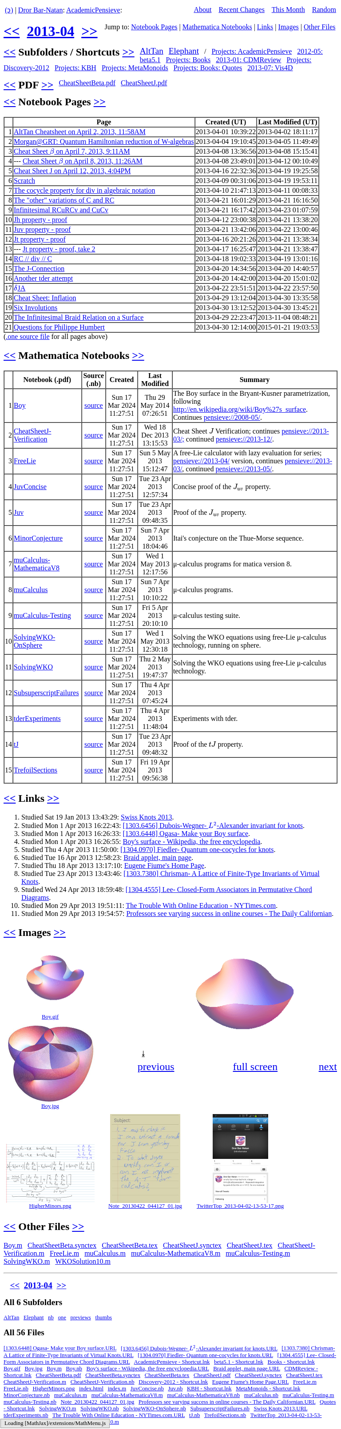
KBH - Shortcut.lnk (209, 1388)
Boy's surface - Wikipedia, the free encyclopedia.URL (148, 1368)
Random (324, 9)
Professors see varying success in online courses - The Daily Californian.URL (227, 1402)
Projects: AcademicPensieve (251, 51)
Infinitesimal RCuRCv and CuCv (61, 210)
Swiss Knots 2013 (146, 817)
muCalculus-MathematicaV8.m (175, 1253)
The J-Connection (39, 268)
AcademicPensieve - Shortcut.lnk (172, 1362)
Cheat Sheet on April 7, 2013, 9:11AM (72, 151)
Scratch (24, 180)
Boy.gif (50, 1017)
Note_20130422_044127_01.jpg (145, 1206)
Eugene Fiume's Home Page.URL (250, 1382)
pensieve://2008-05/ (232, 417)
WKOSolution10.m (83, 1261)
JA (19, 288)
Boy (20, 405)
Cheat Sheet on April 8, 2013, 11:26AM (83, 161)
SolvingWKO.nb (99, 1408)
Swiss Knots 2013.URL (281, 1408)
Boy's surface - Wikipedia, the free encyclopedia (191, 841)
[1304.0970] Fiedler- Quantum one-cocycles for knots (197, 849)
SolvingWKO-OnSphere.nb (154, 1408)
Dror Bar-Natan (40, 10)
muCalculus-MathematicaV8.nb (203, 1395)
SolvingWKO (33, 667)
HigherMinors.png (50, 1206)
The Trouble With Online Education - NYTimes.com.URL (118, 1415)
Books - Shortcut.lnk (291, 1362)
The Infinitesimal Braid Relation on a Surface (78, 317)
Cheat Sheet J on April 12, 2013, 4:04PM (72, 171)
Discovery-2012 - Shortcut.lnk (173, 1382)
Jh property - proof (40, 219)
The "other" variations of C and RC (64, 200)
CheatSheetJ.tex (250, 1245)
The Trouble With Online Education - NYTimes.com (201, 905)
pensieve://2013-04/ (201, 461)
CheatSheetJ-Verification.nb (103, 1382)
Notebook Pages (154, 27)
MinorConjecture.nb (27, 1395)
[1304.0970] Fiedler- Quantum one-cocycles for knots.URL (205, 1355)
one (62, 1317)
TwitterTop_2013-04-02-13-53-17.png (240, 1206)
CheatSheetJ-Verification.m (35, 1382)
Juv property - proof (42, 229)
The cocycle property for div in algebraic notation (84, 190)
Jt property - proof (40, 239)
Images (288, 27)
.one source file (27, 336)
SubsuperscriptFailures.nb (220, 1408)
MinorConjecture (38, 538)
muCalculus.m (105, 1253)
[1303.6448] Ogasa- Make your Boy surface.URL (60, 1348)
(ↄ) (9, 10)
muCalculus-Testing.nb (30, 1402)
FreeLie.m (64, 1253)
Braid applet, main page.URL (246, 1368)
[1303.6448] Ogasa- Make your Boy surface (185, 833)
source (93, 405)
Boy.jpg (50, 1106)
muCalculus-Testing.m (258, 1253)
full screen (255, 1066)
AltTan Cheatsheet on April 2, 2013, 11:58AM (80, 131)
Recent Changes (241, 9)
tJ (16, 744)
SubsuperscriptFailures (46, 693)
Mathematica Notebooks (217, 27)
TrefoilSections (35, 770)
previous (156, 1066)
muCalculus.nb (261, 1395)
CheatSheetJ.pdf (144, 83)
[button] (329, 955)
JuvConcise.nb (147, 1388)
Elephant (184, 51)
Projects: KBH (75, 68)
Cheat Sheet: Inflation (45, 298)
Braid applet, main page (157, 857)
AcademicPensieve (93, 10)
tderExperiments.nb (26, 1415)
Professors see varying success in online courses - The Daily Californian (229, 913)
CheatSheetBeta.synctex (62, 1245)
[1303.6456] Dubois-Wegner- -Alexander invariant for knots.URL (199, 1348)
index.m (117, 1388)
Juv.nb (175, 1388)
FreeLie (25, 461)
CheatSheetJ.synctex (192, 1245)
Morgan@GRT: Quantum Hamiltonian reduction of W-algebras (104, 141)
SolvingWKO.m (27, 1261)
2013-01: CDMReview (248, 60)
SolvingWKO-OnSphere (34, 641)
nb (51, 1317)
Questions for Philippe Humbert (59, 327)
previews (81, 1317)
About (202, 9)
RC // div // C (33, 259)
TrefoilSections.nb (225, 1415)
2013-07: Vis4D (270, 68)
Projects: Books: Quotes (208, 68)
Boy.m (13, 1245)
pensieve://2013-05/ (243, 469)
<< (12, 31)
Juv (19, 512)
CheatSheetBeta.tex (130, 1245)
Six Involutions (35, 307)
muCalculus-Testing (42, 615)
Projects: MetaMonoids (135, 68)
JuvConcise (30, 486)
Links (265, 27)
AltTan (151, 51)
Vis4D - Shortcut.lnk (47, 1422)
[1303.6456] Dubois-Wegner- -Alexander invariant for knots (213, 825)
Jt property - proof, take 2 (59, 249)
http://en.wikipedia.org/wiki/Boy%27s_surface (239, 409)
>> (89, 31)
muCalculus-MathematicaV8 (36, 564)
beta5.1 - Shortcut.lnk (238, 1362)
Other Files (320, 27)
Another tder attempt (43, 278)
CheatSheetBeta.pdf (87, 83)
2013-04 (50, 31)
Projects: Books (188, 60)
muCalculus (31, 589)
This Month (288, 9)
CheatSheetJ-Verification (32, 435)
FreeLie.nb (16, 1388)
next (328, 1066)
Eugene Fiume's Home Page (164, 865)
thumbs (103, 1317)
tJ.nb (194, 1415)
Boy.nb (74, 1368)
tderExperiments (37, 718)
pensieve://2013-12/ (244, 439)
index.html (91, 1388)
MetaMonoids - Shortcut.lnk (268, 1388)
